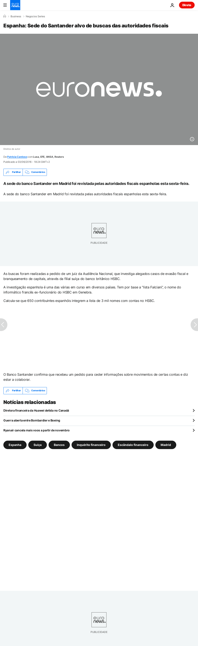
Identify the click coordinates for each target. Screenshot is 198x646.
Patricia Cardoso (17, 156)
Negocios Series (35, 16)
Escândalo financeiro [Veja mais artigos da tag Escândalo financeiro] (133, 444)
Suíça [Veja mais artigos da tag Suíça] (38, 444)
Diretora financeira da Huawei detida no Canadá (36, 410)
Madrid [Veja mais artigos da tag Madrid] (166, 444)
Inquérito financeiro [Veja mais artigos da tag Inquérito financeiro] (91, 444)
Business (16, 16)
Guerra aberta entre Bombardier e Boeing (31, 420)
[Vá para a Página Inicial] (15, 5)
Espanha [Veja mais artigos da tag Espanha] (15, 444)
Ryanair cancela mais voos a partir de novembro (36, 430)
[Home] (4, 16)
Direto (186, 5)
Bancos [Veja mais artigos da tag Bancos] (59, 444)
